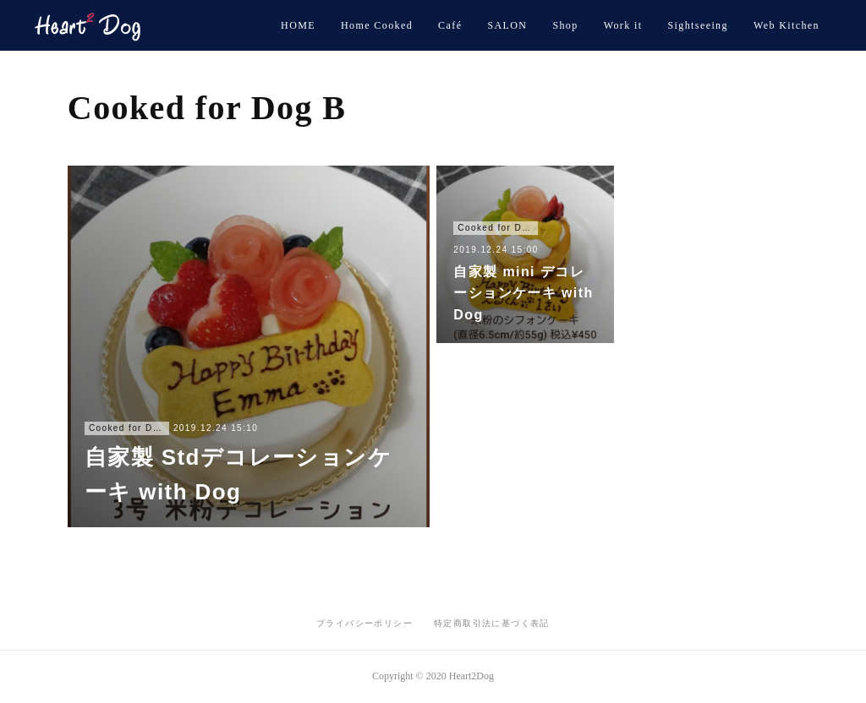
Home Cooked (377, 25)
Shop (565, 25)
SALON (507, 25)
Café (450, 25)
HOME (298, 25)
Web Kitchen (786, 25)
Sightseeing (698, 25)
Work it (623, 25)
